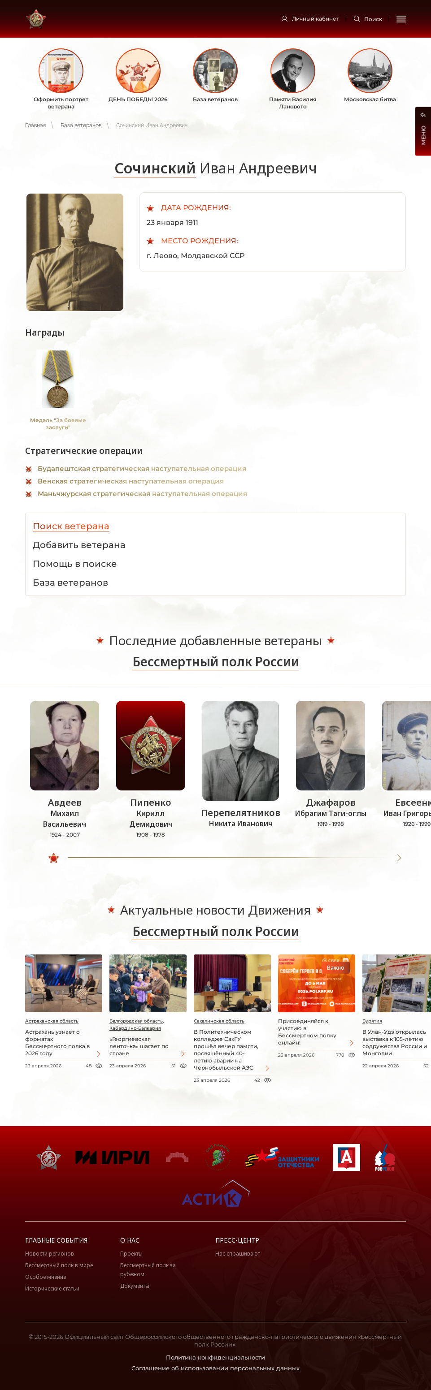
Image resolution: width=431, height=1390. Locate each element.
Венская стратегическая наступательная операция (131, 481)
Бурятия (372, 1021)
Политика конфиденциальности (215, 1357)
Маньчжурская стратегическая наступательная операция (142, 493)
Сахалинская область (219, 1021)
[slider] (54, 858)
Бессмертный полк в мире (59, 1265)
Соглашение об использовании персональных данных (215, 1368)
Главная (35, 125)
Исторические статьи (52, 1288)
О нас (129, 1240)
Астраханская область (51, 1021)
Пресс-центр (237, 1240)
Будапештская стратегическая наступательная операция (142, 468)
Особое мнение (45, 1277)
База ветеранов (81, 125)
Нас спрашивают (237, 1253)
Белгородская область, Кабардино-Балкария (136, 1024)
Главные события (56, 1240)
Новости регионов (49, 1253)
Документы (134, 1286)
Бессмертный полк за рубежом (148, 1269)
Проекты (131, 1253)
